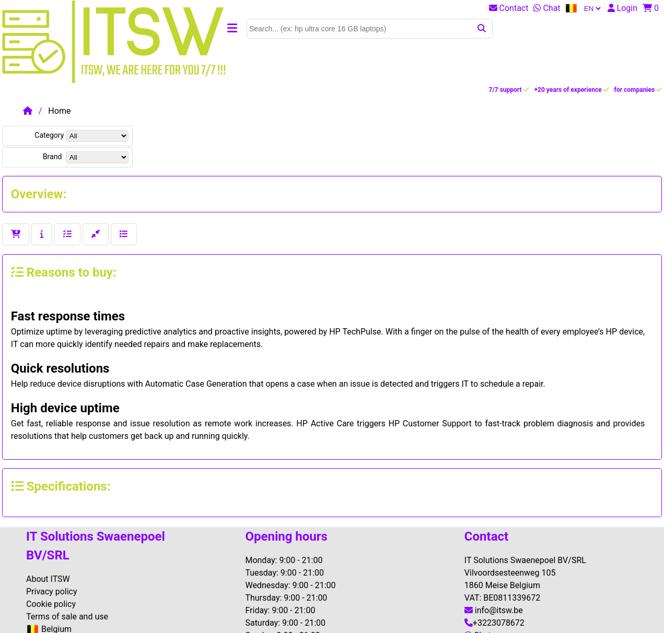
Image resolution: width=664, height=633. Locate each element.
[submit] (482, 28)
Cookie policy (51, 604)
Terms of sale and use (67, 617)
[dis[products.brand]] (97, 157)
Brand (53, 156)
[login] (625, 8)
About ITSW (48, 579)
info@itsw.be (493, 610)
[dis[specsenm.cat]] (97, 136)
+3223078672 (494, 623)
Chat (546, 8)
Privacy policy (51, 591)
